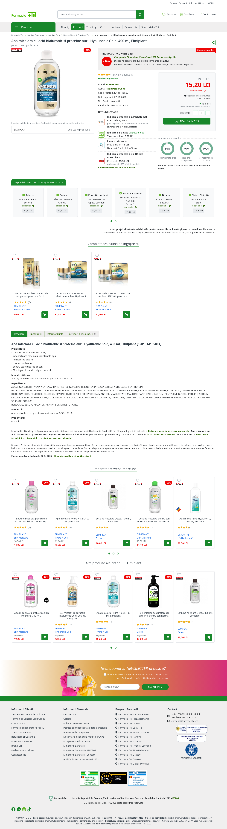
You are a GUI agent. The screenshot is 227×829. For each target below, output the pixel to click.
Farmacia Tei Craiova (128, 759)
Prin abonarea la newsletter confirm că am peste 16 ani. (138, 674)
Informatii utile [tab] (55, 333)
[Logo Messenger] (19, 809)
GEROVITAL (183, 534)
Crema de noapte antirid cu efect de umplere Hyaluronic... (72, 295)
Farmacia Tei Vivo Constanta (132, 732)
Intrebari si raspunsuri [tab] (82, 333)
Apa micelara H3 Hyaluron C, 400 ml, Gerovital (195, 520)
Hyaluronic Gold (115, 88)
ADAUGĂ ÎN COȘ (187, 121)
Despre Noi (69, 714)
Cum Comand (18, 723)
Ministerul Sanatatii (74, 745)
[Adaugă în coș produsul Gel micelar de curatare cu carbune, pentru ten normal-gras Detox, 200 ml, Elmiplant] (167, 637)
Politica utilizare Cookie (76, 723)
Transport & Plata (21, 732)
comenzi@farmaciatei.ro (184, 720)
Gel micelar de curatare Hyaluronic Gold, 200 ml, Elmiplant (72, 615)
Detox (99, 538)
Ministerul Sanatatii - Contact (79, 754)
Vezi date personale (143, 678)
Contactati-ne (18, 754)
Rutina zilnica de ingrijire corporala (168, 430)
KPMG (175, 798)
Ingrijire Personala (35, 35)
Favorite (169, 14)
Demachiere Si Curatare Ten (76, 35)
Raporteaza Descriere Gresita (72, 456)
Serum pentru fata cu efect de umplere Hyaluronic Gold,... (31, 295)
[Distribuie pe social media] (213, 42)
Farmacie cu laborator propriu (27, 727)
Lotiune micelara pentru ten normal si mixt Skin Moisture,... (154, 520)
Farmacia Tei (17, 35)
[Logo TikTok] (29, 809)
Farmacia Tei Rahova (128, 736)
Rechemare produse (22, 750)
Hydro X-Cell (61, 537)
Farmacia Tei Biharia (128, 741)
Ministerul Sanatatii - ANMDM (79, 750)
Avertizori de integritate (76, 732)
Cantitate (185, 112)
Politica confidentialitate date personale (85, 727)
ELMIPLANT (112, 84)
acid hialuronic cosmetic (161, 434)
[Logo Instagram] (24, 809)
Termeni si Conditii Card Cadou (28, 718)
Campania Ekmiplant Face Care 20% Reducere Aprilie (145, 57)
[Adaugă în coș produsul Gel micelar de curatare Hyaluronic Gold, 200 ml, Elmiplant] (85, 637)
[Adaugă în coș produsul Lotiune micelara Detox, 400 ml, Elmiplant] (126, 543)
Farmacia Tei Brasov (127, 754)
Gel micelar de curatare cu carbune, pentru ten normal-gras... (154, 615)
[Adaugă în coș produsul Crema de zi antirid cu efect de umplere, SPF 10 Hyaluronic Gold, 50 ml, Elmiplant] (126, 314)
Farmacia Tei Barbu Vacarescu (133, 714)
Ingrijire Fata (54, 35)
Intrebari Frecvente (21, 741)
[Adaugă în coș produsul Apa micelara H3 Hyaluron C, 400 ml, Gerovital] (208, 543)
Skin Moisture (21, 537)
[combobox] (96, 14)
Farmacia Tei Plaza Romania (132, 718)
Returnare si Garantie (23, 736)
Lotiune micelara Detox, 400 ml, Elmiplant (113, 520)
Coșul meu (187, 13)
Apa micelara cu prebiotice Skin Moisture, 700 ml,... (31, 614)
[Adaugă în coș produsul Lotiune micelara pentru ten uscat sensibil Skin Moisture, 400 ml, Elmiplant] (44, 543)
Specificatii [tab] (36, 333)
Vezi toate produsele (79, 129)
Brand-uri (16, 745)
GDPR (211, 3)
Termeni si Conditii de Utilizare (28, 714)
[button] (111, 221)
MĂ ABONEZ (155, 687)
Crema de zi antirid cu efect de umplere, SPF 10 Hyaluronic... (113, 295)
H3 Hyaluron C (185, 538)
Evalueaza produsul (108, 78)
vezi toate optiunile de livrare (116, 167)
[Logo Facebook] (13, 809)
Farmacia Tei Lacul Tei (129, 727)
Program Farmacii (178, 3)
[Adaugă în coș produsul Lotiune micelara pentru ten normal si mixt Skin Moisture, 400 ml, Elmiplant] (167, 543)
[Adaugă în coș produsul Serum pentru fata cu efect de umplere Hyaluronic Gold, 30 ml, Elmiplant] (44, 314)
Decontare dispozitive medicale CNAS (83, 736)
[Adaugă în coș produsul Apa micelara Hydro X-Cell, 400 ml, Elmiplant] (85, 543)
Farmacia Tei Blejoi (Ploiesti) (132, 763)
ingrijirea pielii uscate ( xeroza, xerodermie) (46, 438)
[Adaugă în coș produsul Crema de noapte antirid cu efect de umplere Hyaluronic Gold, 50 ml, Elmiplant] (85, 314)
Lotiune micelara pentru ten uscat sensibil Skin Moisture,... (31, 520)
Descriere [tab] (19, 333)
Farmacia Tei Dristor (127, 723)
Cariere (67, 718)
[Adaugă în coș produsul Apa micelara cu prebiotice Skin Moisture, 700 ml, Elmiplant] (44, 637)
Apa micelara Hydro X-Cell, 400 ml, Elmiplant (72, 520)
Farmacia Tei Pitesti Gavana (131, 750)
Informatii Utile (196, 3)
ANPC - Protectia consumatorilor (81, 759)
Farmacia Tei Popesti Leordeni (133, 745)
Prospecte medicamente (76, 741)
